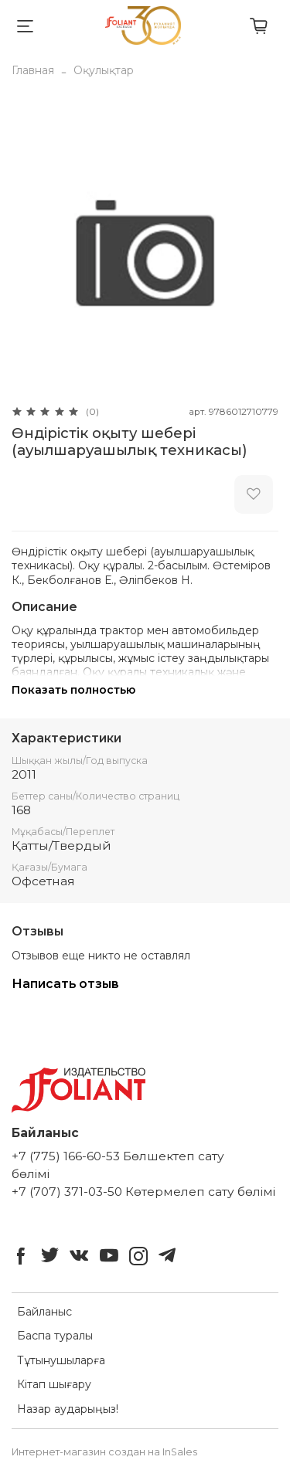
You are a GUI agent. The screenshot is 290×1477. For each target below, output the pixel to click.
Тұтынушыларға (61, 1360)
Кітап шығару (54, 1384)
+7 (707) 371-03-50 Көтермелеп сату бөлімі (143, 1191)
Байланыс (44, 1312)
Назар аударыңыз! (67, 1409)
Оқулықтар (103, 70)
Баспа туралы (55, 1336)
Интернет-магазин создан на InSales (104, 1452)
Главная (33, 70)
